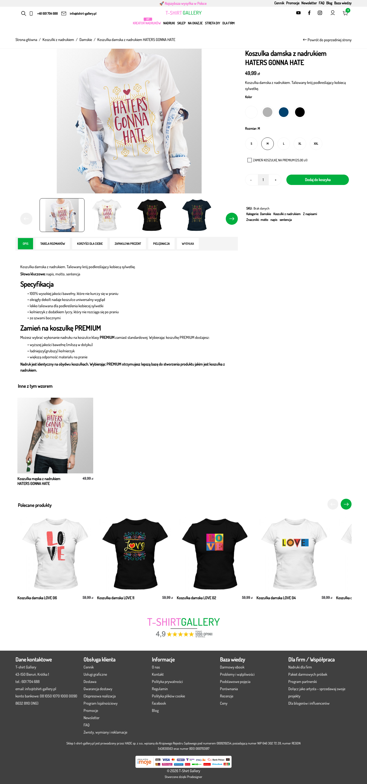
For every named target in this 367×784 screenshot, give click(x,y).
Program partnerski (302, 681)
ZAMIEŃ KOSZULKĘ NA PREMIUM (278, 160)
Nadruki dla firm (300, 667)
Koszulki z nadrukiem (58, 39)
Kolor (248, 97)
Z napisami (310, 214)
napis (273, 220)
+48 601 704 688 (47, 13)
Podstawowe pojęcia (235, 681)
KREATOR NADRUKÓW (147, 23)
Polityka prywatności (167, 681)
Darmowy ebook (232, 667)
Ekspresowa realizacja (100, 696)
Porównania (229, 688)
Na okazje (195, 23)
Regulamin (160, 688)
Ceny (223, 703)
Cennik (279, 2)
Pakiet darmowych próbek (307, 674)
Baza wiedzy (343, 2)
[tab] (25, 243)
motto (264, 220)
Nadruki (169, 23)
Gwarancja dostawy (98, 688)
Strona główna (26, 39)
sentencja (286, 220)
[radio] (251, 112)
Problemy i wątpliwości (237, 674)
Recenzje (226, 696)
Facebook (159, 703)
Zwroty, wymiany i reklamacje (105, 732)
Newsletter (309, 2)
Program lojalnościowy (101, 703)
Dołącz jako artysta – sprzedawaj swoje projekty (316, 692)
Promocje (292, 2)
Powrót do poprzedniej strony (327, 39)
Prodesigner (194, 777)
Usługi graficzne (95, 674)
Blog (329, 2)
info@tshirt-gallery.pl (83, 13)
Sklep (181, 23)
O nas (156, 667)
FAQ (321, 2)
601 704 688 (30, 681)
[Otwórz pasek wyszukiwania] (24, 13)
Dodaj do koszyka (318, 179)
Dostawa (90, 681)
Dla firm (228, 23)
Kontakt (158, 674)
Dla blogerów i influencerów (309, 703)
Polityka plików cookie (168, 696)
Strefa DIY (212, 23)
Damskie (85, 39)
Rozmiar (250, 128)
